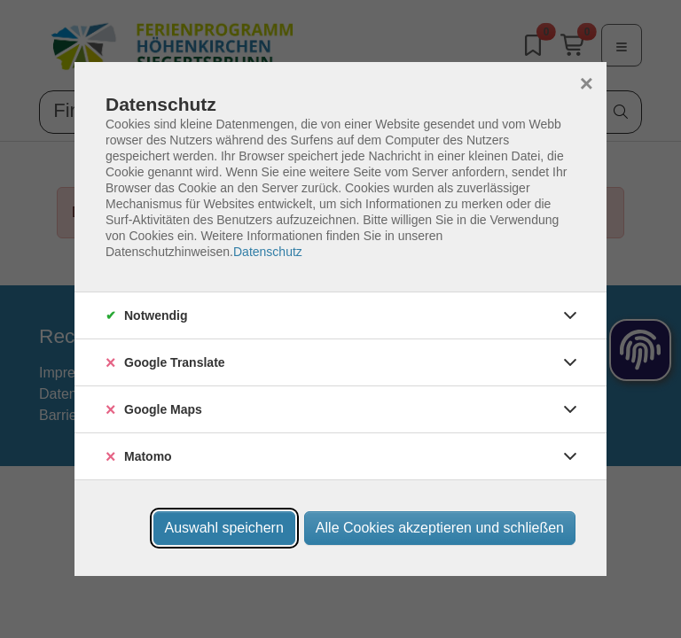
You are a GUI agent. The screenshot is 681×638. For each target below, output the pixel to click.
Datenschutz (267, 252)
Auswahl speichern (224, 527)
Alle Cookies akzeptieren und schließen (440, 527)
